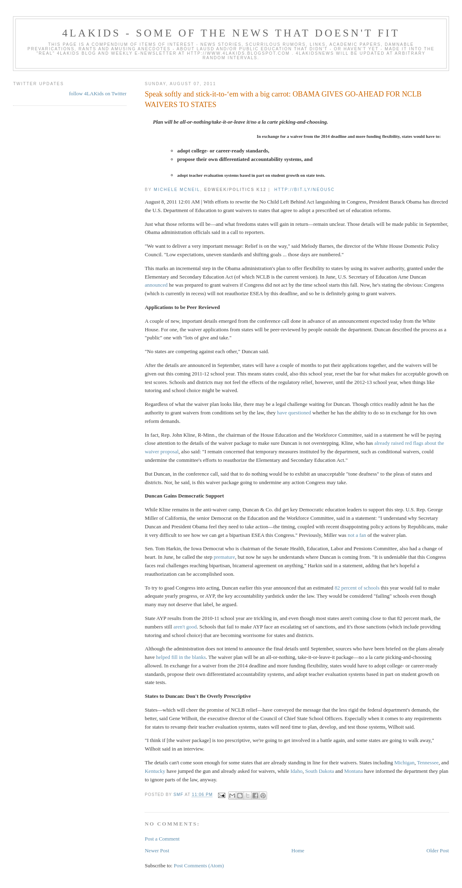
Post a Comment (162, 839)
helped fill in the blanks (181, 657)
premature (224, 557)
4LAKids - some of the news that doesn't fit (231, 33)
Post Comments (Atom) (199, 865)
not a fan (357, 535)
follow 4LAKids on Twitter (97, 93)
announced (156, 285)
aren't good (185, 627)
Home (297, 850)
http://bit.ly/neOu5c (304, 189)
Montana (353, 771)
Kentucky (155, 771)
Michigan (404, 762)
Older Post (437, 850)
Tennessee (427, 762)
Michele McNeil (177, 189)
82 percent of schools (357, 588)
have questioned (294, 413)
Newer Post (157, 850)
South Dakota (319, 771)
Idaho (297, 771)
